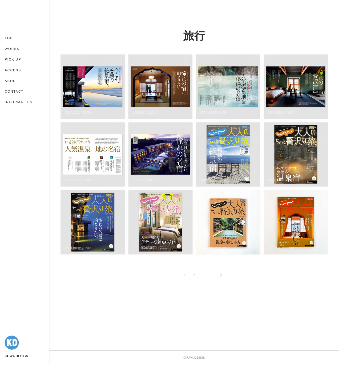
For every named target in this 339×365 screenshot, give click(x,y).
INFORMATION (19, 102)
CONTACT (14, 91)
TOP (9, 38)
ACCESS (13, 70)
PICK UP (13, 59)
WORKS (12, 49)
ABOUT (11, 81)
